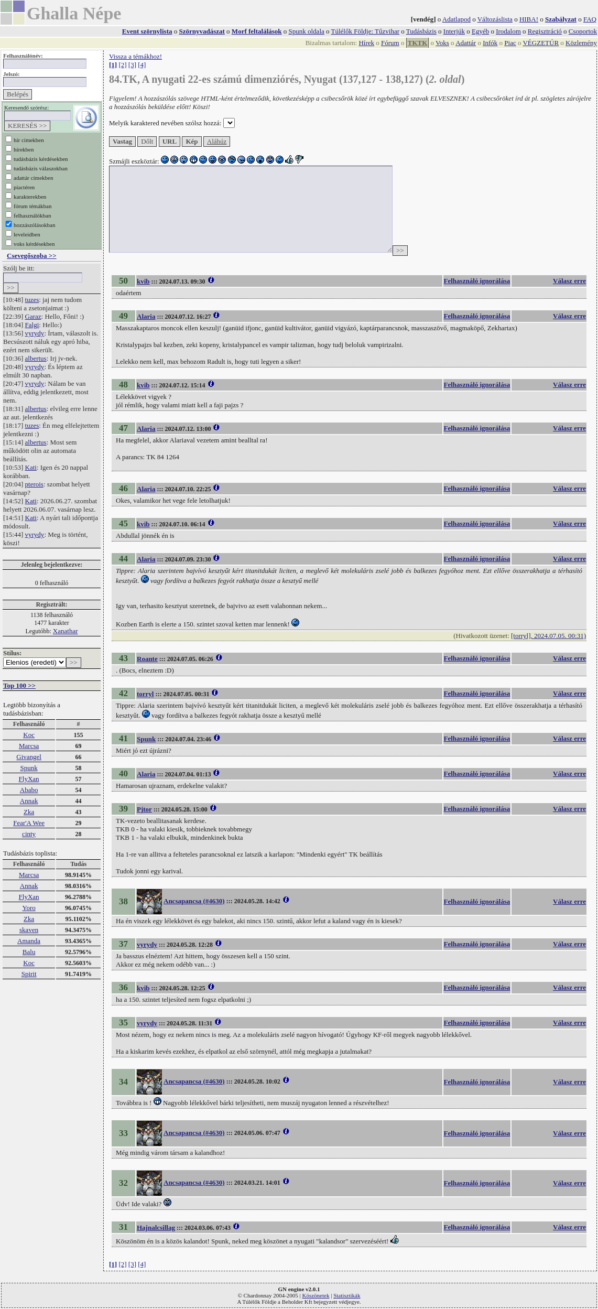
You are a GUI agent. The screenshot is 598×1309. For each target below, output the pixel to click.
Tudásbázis (421, 31)
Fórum (390, 43)
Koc (29, 735)
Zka (29, 812)
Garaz (33, 316)
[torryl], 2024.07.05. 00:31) (548, 636)
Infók (490, 43)
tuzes (32, 300)
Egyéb (480, 31)
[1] (113, 65)
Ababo (29, 790)
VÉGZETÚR (541, 43)
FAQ (589, 19)
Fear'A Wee (29, 823)
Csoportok (583, 31)
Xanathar (65, 631)
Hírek (366, 43)
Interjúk (454, 31)
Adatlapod (456, 19)
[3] (132, 65)
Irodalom (508, 31)
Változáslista (495, 19)
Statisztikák (346, 1295)
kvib (143, 281)
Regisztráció (545, 31)
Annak (29, 801)
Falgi (32, 325)
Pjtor (144, 809)
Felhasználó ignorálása (477, 281)
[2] (122, 65)
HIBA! (528, 19)
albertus (36, 358)
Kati (31, 467)
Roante (147, 659)
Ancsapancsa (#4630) (194, 901)
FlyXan (29, 779)
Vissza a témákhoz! (135, 56)
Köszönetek (316, 1295)
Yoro (28, 908)
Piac (510, 43)
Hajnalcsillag (156, 1227)
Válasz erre (569, 281)
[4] (142, 65)
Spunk (28, 768)
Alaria (146, 316)
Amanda (28, 941)
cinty (29, 834)
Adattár (465, 43)
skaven (28, 930)
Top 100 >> (19, 685)
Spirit (29, 974)
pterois (34, 484)
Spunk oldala (306, 31)
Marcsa (29, 746)
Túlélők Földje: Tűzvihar (365, 31)
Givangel (28, 757)
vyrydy (35, 333)
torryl (145, 694)
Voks (442, 43)
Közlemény (581, 43)
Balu (29, 952)
